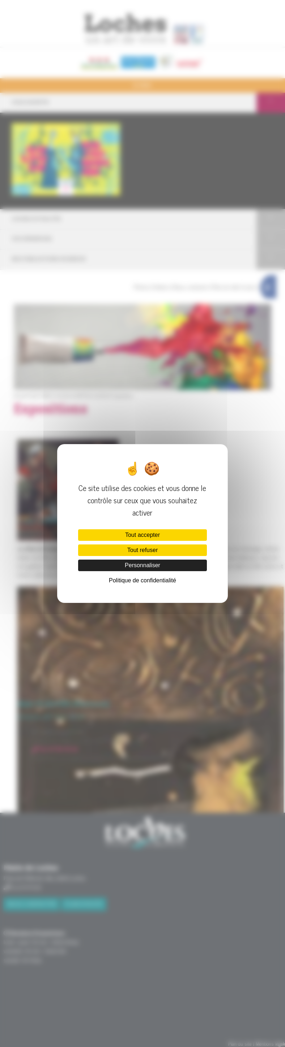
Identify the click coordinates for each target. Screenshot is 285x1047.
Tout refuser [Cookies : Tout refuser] (142, 550)
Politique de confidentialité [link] (142, 580)
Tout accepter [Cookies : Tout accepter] (142, 535)
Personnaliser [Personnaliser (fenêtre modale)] (142, 565)
